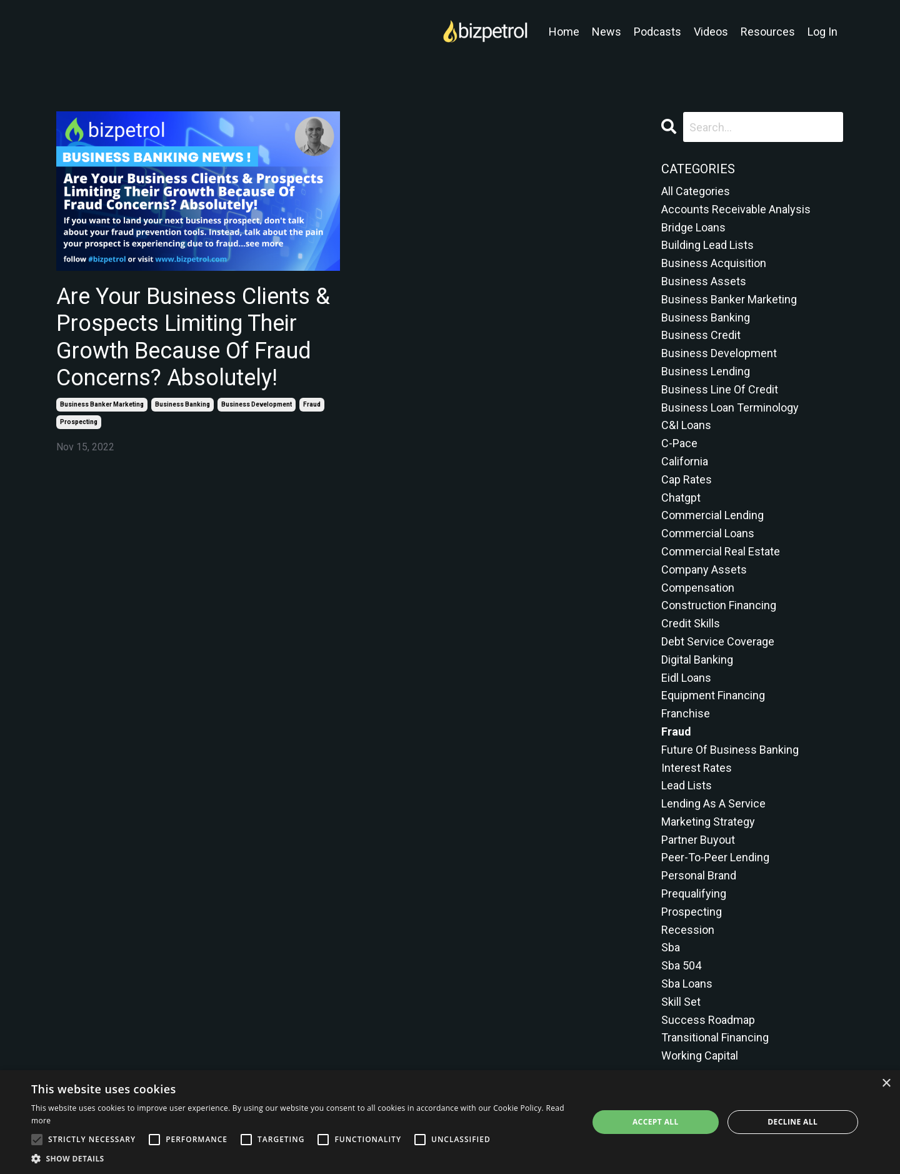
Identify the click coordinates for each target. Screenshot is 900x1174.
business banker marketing (102, 404)
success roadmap (708, 1019)
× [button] (886, 1083)
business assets (703, 281)
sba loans (686, 983)
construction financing (718, 605)
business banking (182, 404)
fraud (312, 404)
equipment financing (713, 695)
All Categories (695, 191)
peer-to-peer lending (715, 857)
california (684, 461)
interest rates (696, 767)
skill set (681, 1001)
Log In (823, 31)
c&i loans (686, 425)
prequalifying (693, 893)
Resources (768, 31)
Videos (711, 31)
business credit (701, 335)
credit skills (690, 623)
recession (687, 929)
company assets (704, 569)
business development (256, 404)
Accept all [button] (655, 1121)
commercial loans (707, 533)
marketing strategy (708, 821)
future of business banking (730, 749)
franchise (685, 713)
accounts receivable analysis (736, 209)
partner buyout (698, 839)
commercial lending (712, 515)
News (606, 31)
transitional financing (715, 1037)
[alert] (450, 1122)
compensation (697, 587)
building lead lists (707, 244)
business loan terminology (730, 407)
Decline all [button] (793, 1121)
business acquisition (713, 263)
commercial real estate (720, 551)
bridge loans (693, 227)
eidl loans (686, 677)
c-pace (679, 443)
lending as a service (713, 803)
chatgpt (681, 497)
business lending (705, 371)
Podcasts (657, 31)
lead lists (686, 785)
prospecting (79, 421)
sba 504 (681, 965)
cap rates (686, 479)
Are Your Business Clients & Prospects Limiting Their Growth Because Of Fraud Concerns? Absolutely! (193, 337)
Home (564, 31)
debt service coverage (717, 641)
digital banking (697, 659)
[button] (301, 1158)
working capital (699, 1055)
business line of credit (719, 389)
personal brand (698, 875)
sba (670, 947)
